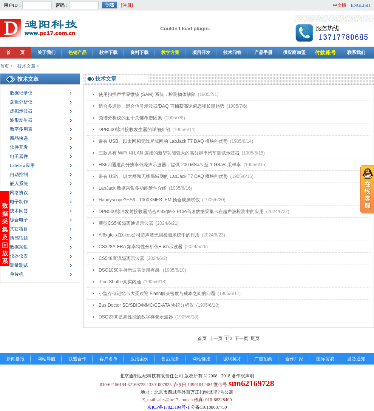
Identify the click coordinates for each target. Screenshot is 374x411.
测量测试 (19, 265)
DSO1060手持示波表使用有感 (142, 270)
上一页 (216, 338)
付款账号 (325, 53)
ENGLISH (360, 5)
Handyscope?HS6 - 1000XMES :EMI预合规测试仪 (162, 199)
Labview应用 (22, 165)
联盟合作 (77, 359)
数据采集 (19, 247)
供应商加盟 (294, 52)
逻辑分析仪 (21, 102)
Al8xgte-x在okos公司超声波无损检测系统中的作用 (162, 235)
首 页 (15, 52)
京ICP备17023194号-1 (168, 407)
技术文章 (26, 66)
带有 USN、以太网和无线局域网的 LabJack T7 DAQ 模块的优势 (176, 176)
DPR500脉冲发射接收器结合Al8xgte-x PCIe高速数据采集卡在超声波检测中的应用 (194, 211)
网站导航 (46, 359)
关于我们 (46, 52)
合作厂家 (294, 359)
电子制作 (19, 201)
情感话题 (19, 238)
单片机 (16, 274)
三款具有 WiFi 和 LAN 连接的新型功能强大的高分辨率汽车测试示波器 (182, 153)
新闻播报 (15, 359)
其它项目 (19, 229)
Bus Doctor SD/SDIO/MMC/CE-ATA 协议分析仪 (159, 305)
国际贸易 (325, 359)
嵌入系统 (19, 183)
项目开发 (201, 52)
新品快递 (19, 138)
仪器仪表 (19, 256)
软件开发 (19, 147)
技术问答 (232, 52)
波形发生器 (21, 120)
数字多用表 (21, 129)
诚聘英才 (232, 359)
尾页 (255, 338)
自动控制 (19, 174)
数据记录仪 (21, 93)
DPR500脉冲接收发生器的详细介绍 (147, 129)
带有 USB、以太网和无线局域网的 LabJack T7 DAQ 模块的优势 (176, 141)
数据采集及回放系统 (5, 226)
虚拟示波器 (21, 111)
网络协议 (19, 192)
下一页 (241, 338)
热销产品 (77, 52)
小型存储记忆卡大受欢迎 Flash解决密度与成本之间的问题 (170, 293)
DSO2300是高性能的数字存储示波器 (148, 317)
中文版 (339, 5)
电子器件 (19, 156)
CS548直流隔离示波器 (133, 258)
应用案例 (139, 359)
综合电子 (19, 219)
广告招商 (263, 359)
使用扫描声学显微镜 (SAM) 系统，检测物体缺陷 (158, 94)
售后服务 (170, 359)
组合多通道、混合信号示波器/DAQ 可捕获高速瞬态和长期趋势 (173, 106)
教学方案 (170, 52)
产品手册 (263, 52)
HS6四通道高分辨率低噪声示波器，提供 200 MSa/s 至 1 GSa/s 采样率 (183, 164)
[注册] (127, 5)
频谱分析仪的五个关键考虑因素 (142, 118)
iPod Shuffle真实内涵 (133, 281)
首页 (4, 66)
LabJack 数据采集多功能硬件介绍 (145, 188)
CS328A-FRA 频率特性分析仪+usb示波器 (153, 246)
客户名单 (108, 359)
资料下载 (139, 52)
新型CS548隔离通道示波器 (139, 223)
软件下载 (108, 52)
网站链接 (201, 359)
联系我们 (356, 52)
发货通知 (356, 359)
